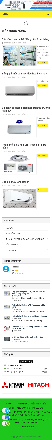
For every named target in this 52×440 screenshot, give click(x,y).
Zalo (16, 270)
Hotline (15, 267)
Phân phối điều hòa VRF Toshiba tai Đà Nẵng (24, 146)
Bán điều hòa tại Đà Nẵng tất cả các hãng (25, 39)
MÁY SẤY (9, 228)
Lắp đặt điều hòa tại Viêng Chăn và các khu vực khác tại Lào (29, 327)
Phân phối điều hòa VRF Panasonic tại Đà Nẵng (28, 306)
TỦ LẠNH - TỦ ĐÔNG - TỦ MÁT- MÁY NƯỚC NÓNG (25, 239)
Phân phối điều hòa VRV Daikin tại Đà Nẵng (29, 316)
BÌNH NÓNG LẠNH (13, 233)
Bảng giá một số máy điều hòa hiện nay (24, 73)
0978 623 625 (19, 273)
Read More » (42, 62)
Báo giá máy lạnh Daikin (15, 181)
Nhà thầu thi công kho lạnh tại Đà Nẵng (27, 337)
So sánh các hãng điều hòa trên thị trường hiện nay (26, 109)
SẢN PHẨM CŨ (12, 245)
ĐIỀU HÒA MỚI (11, 250)
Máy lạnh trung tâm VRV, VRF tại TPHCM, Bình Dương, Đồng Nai (28, 292)
